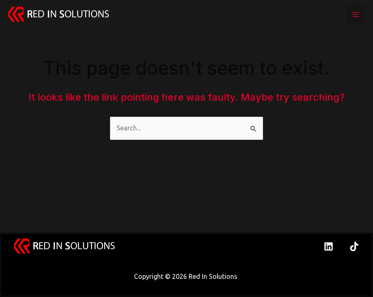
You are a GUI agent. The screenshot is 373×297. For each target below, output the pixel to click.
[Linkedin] (328, 246)
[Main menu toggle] (356, 14)
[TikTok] (354, 246)
